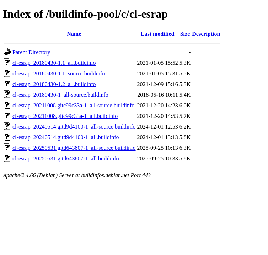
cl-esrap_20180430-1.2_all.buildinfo (54, 84)
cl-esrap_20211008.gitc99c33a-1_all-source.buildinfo (73, 105)
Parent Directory (31, 52)
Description (206, 34)
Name (74, 34)
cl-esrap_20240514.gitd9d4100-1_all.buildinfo (65, 137)
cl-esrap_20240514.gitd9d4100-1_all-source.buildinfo (74, 127)
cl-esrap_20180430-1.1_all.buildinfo (54, 63)
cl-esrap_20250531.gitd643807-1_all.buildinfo (65, 158)
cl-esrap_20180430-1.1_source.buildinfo (58, 73)
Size (185, 34)
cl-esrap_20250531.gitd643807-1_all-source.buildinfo (74, 148)
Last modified (158, 34)
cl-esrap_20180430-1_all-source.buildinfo (60, 95)
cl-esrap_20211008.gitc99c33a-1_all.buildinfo (65, 116)
